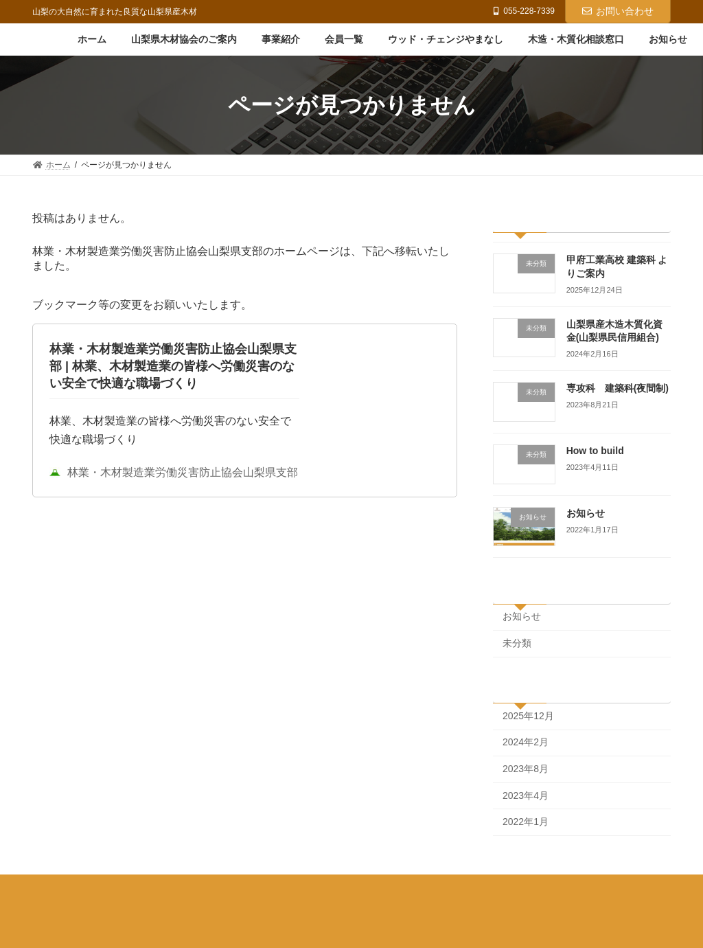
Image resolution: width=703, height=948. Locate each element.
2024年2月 (526, 742)
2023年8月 (526, 768)
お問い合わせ (618, 10)
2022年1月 (526, 822)
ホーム (57, 887)
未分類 (517, 642)
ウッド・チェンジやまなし (386, 887)
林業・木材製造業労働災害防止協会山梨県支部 (173, 482)
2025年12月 (528, 715)
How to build (595, 450)
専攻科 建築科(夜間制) (617, 388)
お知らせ (585, 513)
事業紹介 (232, 887)
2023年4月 (526, 795)
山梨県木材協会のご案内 (142, 887)
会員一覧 (293, 887)
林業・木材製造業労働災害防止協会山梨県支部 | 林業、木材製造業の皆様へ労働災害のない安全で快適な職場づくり (173, 376)
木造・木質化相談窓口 (505, 887)
